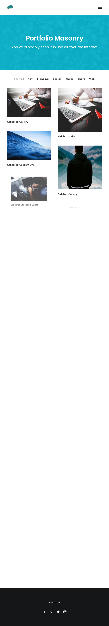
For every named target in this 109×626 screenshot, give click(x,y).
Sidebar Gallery (71, 188)
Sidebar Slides (67, 136)
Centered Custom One (21, 164)
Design (57, 78)
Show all (19, 78)
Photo (70, 78)
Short (81, 78)
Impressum (55, 602)
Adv (30, 78)
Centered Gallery (17, 122)
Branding (42, 78)
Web (92, 78)
